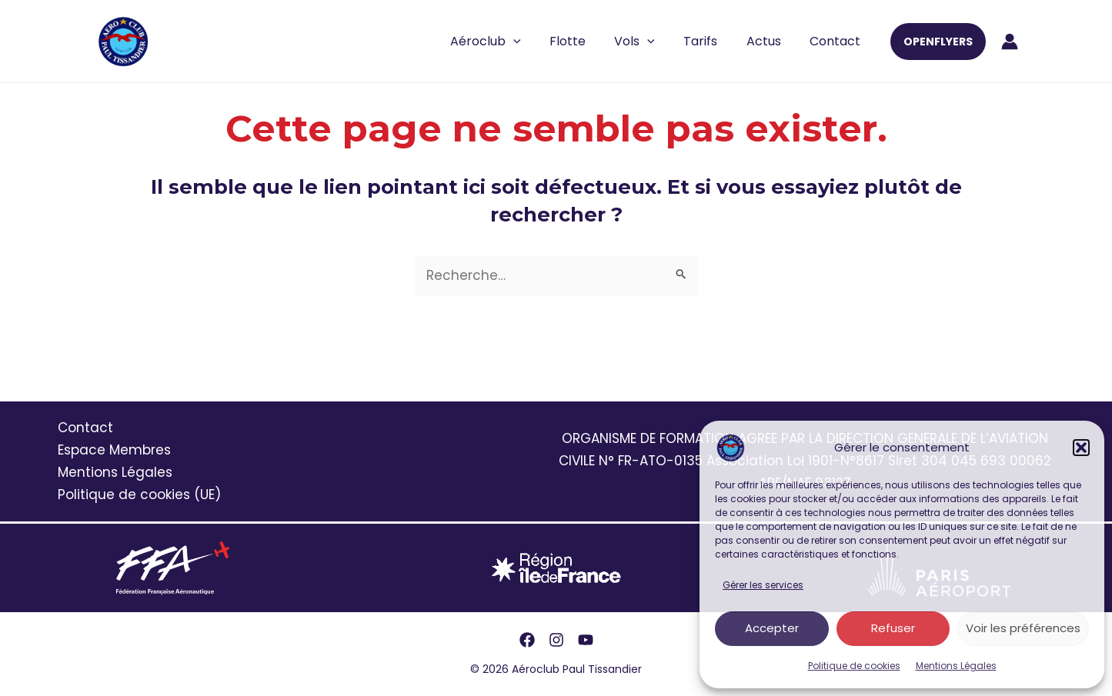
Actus (770, 41)
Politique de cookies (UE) (139, 494)
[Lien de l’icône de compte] (1009, 41)
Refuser (893, 628)
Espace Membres (114, 450)
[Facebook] (527, 640)
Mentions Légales (956, 665)
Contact (837, 41)
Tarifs (711, 41)
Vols (649, 41)
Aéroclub (508, 41)
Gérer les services (763, 584)
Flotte (586, 41)
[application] (535, 41)
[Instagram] (556, 640)
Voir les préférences (1023, 628)
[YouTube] (585, 640)
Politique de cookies (854, 665)
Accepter (772, 628)
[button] (1081, 447)
